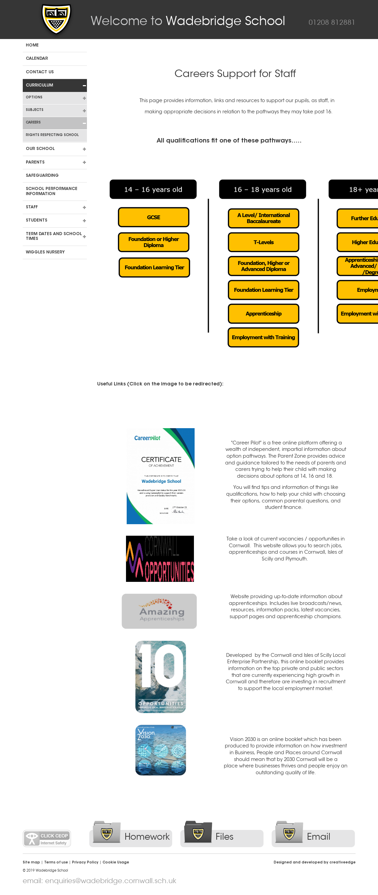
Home (32, 45)
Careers (33, 123)
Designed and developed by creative (315, 862)
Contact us (40, 72)
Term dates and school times (54, 236)
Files (225, 836)
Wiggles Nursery (45, 252)
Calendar (37, 59)
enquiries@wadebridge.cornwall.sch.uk (110, 881)
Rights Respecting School (52, 135)
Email (318, 836)
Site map (31, 862)
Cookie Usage (116, 862)
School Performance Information (51, 191)
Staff (32, 207)
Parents (35, 162)
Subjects (34, 110)
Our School (40, 149)
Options (34, 97)
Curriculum (39, 85)
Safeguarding (42, 176)
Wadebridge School (188, 20)
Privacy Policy (85, 862)
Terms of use (56, 862)
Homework (147, 836)
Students (36, 220)
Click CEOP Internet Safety (47, 838)
